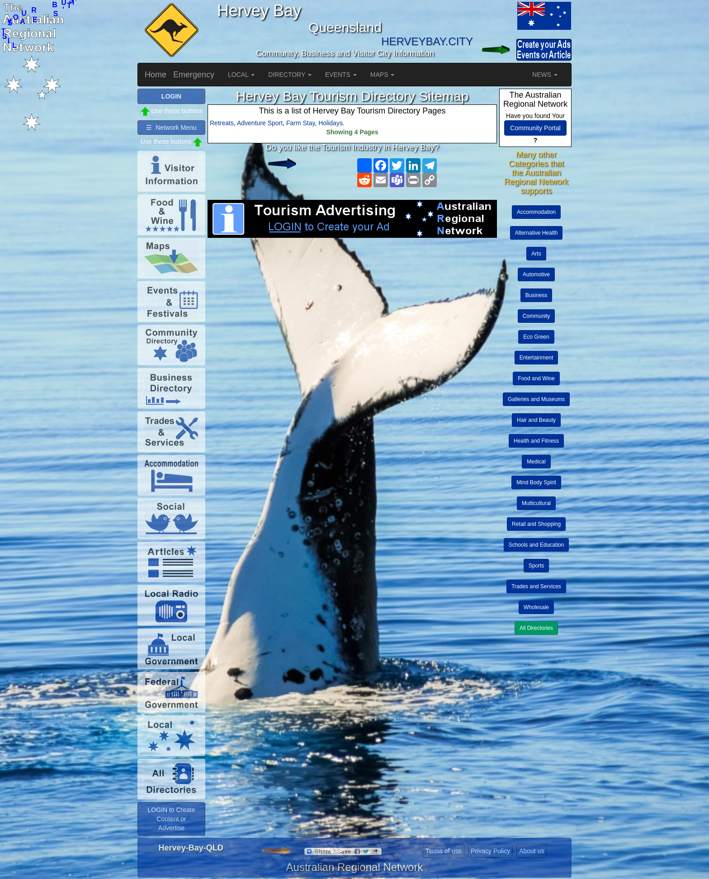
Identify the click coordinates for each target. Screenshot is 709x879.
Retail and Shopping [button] (536, 524)
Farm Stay (300, 123)
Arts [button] (536, 253)
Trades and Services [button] (536, 586)
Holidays (330, 123)
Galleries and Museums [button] (536, 399)
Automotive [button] (536, 274)
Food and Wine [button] (536, 378)
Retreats (222, 123)
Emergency (193, 74)
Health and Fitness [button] (536, 441)
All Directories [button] (536, 628)
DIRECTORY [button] (290, 74)
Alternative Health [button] (536, 233)
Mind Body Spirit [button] (536, 482)
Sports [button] (536, 565)
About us (531, 851)
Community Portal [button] (535, 128)
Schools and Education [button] (536, 545)
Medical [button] (536, 461)
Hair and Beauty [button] (536, 420)
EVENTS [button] (341, 74)
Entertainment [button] (536, 357)
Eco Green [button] (536, 337)
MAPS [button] (382, 74)
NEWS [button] (545, 74)
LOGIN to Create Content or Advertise (171, 819)
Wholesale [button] (536, 607)
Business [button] (536, 295)
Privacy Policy (490, 851)
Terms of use (443, 851)
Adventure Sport (260, 123)
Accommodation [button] (536, 212)
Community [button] (536, 316)
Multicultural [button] (536, 503)
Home (155, 74)
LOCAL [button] (241, 74)
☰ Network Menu (171, 127)
